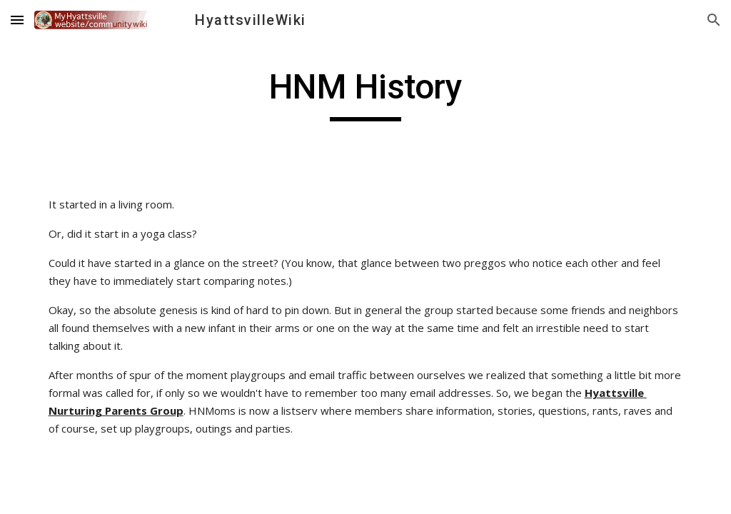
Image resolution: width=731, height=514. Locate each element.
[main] (365, 93)
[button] (17, 19)
